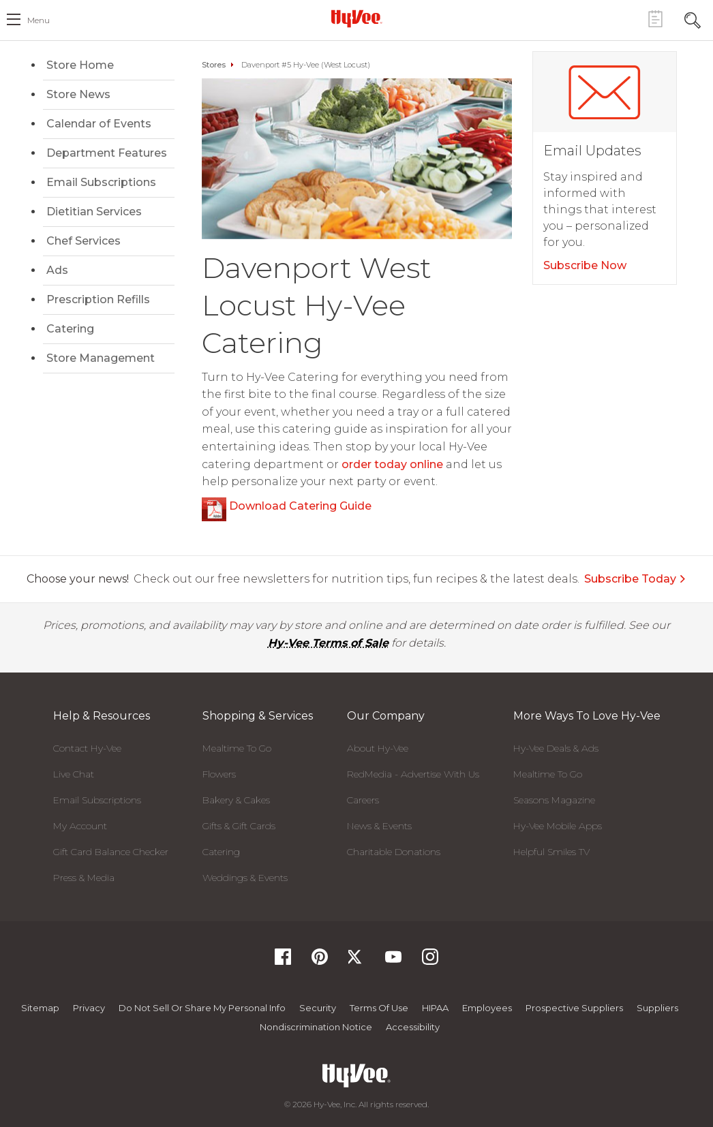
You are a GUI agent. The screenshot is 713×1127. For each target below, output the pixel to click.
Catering (70, 328)
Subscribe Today (635, 578)
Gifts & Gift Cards (238, 826)
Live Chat (73, 774)
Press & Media (84, 877)
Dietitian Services (94, 211)
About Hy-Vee (377, 748)
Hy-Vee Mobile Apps (557, 826)
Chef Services (83, 240)
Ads (57, 270)
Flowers (219, 774)
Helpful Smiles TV (551, 852)
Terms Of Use (379, 1007)
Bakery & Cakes (236, 800)
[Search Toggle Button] (692, 18)
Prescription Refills (98, 299)
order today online (392, 464)
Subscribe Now (584, 265)
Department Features (106, 152)
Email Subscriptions (101, 182)
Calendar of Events (98, 123)
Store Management (100, 358)
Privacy (89, 1007)
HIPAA (435, 1007)
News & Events (379, 826)
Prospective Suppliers (574, 1007)
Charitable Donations (393, 852)
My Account (80, 826)
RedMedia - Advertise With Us (413, 774)
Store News (78, 94)
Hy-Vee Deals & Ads (555, 748)
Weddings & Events (245, 877)
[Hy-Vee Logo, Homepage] (356, 18)
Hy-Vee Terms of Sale (328, 642)
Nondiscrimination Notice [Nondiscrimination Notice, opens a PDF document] (316, 1026)
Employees (487, 1007)
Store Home (80, 65)
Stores (214, 65)
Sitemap (40, 1007)
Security (317, 1007)
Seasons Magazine (554, 800)
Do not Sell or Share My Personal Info (202, 1007)
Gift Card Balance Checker (110, 852)
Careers (363, 800)
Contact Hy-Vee (87, 748)
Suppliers (657, 1007)
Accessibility (413, 1026)
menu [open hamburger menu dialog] (38, 20)
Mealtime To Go (236, 748)
